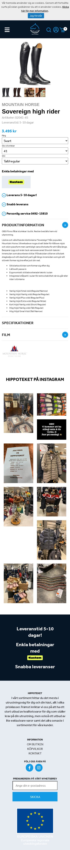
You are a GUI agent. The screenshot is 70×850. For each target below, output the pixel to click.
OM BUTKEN (35, 744)
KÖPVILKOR (35, 749)
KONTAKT (35, 753)
